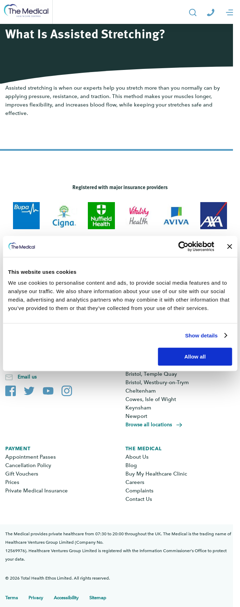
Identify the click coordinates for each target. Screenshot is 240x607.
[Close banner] (229, 246)
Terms (11, 597)
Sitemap (97, 597)
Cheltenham (140, 391)
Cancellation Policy (28, 465)
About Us (137, 457)
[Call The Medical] (211, 12)
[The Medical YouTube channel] (48, 389)
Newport (136, 416)
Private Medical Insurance (36, 490)
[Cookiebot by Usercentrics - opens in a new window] (183, 246)
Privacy (35, 597)
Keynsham (138, 408)
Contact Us (138, 499)
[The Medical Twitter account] (29, 389)
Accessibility (66, 597)
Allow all (195, 357)
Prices (12, 482)
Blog (131, 465)
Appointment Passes (30, 457)
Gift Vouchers (21, 474)
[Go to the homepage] (26, 12)
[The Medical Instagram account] (66, 389)
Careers (134, 482)
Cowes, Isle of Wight (150, 399)
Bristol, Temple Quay (151, 374)
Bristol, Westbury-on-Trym (157, 382)
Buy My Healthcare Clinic (156, 474)
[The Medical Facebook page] (10, 389)
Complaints (139, 490)
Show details (201, 335)
